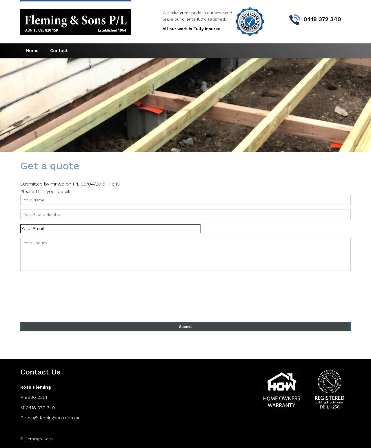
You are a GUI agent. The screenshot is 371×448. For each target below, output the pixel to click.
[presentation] (44, 296)
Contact (59, 50)
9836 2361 (36, 397)
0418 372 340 (40, 407)
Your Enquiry (185, 254)
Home (32, 50)
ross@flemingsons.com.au (53, 418)
